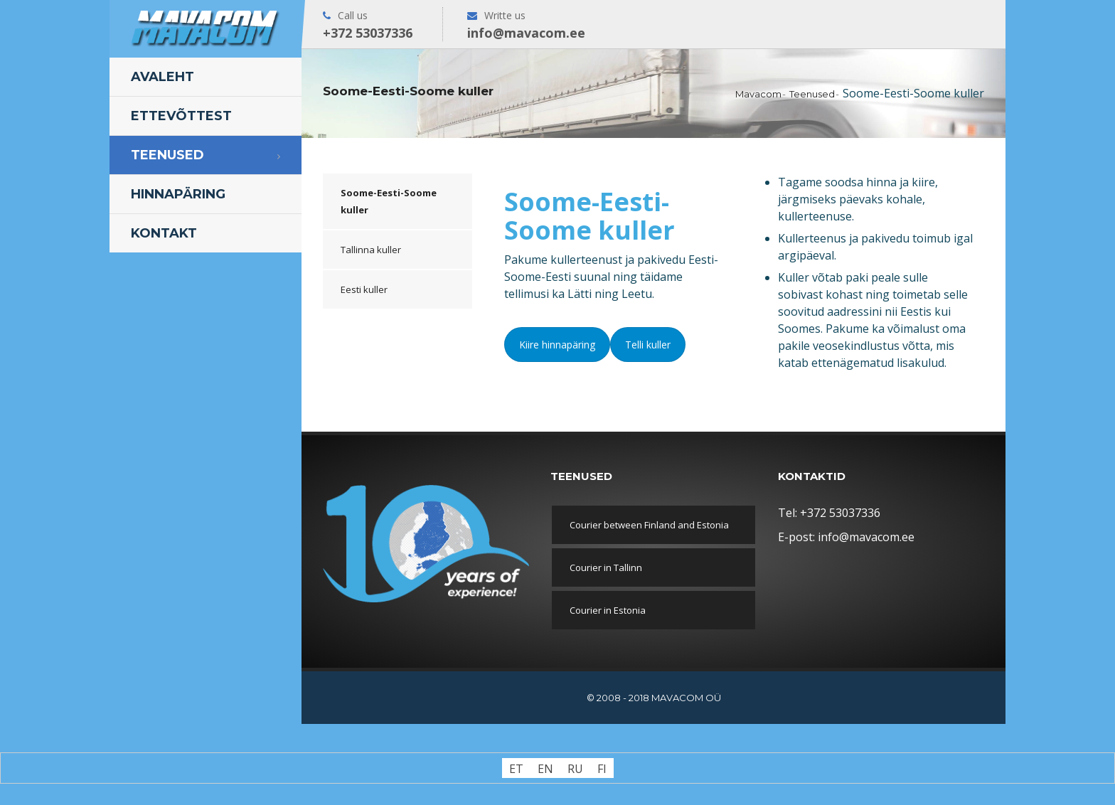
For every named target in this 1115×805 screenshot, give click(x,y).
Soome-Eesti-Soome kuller (389, 201)
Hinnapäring (178, 194)
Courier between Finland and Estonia (649, 524)
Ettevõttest (181, 116)
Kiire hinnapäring (557, 344)
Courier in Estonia (608, 610)
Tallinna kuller (371, 249)
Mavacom (758, 94)
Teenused (167, 155)
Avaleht (162, 77)
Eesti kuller (364, 289)
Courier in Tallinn (606, 567)
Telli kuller (648, 344)
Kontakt (164, 233)
